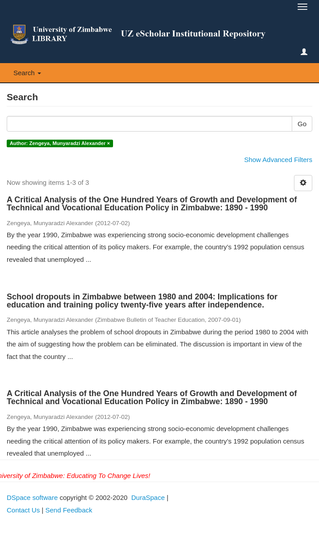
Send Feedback (68, 510)
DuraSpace (148, 497)
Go (302, 124)
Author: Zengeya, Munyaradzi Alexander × (60, 143)
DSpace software (32, 497)
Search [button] (27, 73)
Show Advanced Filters (278, 159)
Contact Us (23, 510)
